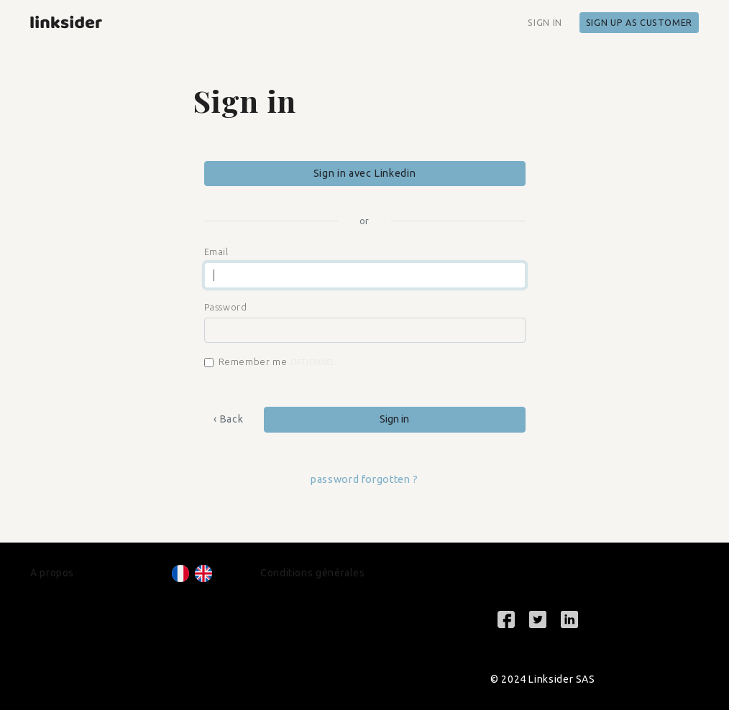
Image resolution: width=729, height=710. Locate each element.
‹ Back (229, 419)
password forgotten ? (364, 479)
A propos (52, 572)
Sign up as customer (639, 22)
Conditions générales (312, 572)
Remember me (276, 361)
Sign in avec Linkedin (364, 173)
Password (225, 307)
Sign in (544, 22)
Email (216, 251)
